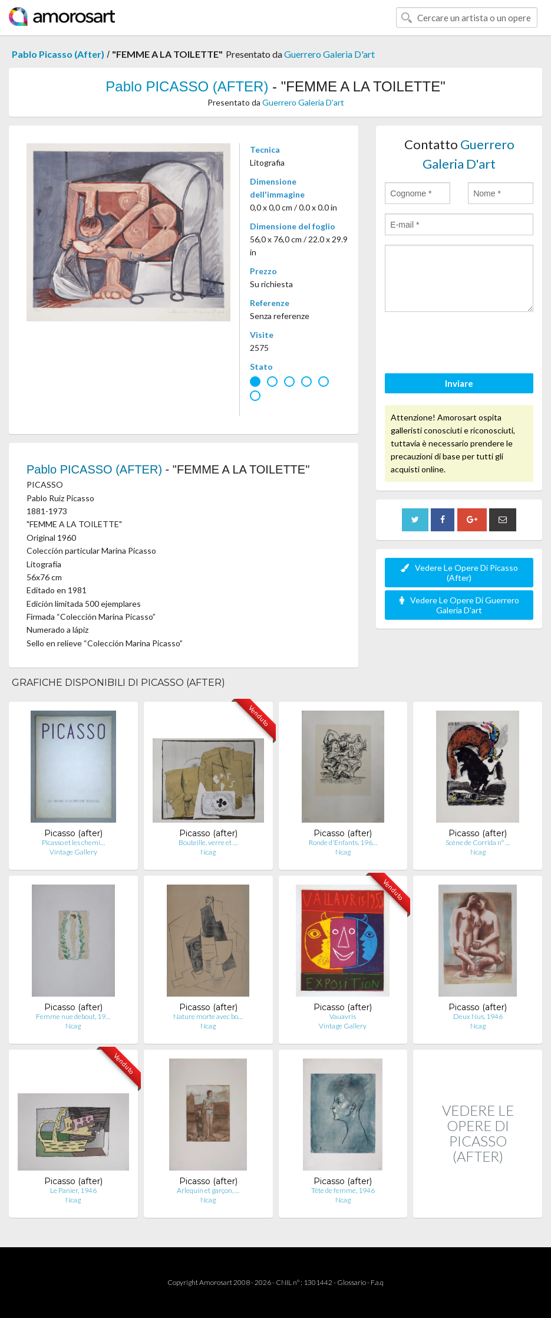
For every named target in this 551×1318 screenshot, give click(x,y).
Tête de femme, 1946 (343, 1190)
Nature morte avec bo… (208, 1016)
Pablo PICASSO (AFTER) (186, 86)
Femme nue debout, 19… (73, 1016)
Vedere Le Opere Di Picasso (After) (459, 573)
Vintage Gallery (73, 851)
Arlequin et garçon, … (208, 1190)
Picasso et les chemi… (73, 842)
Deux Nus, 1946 (478, 1016)
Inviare (459, 383)
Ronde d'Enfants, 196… (343, 842)
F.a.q (377, 1282)
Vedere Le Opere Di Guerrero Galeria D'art (459, 605)
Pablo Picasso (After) (58, 54)
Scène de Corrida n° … (478, 842)
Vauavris (342, 1016)
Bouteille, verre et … (208, 842)
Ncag (208, 851)
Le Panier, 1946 (73, 1190)
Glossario (351, 1282)
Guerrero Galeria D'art (329, 54)
